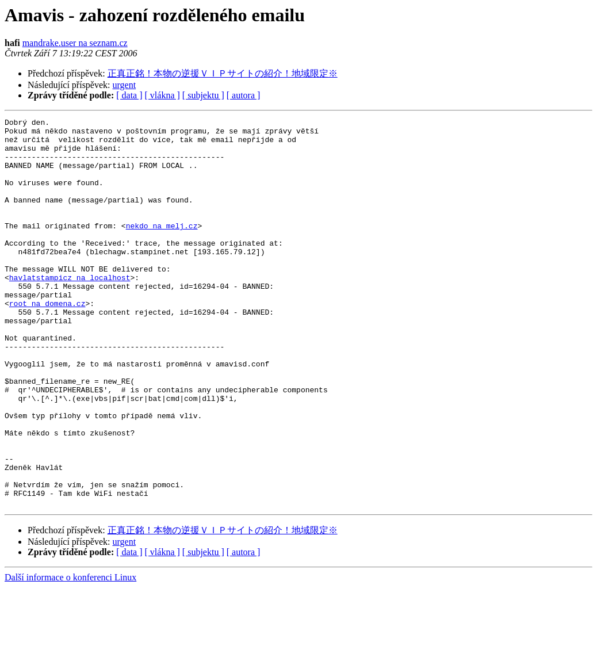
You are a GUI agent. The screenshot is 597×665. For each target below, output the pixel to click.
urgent (124, 85)
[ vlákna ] (162, 95)
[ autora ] (244, 95)
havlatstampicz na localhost (70, 310)
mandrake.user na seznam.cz (75, 43)
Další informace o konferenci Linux (70, 655)
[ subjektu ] (203, 95)
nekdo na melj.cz (162, 248)
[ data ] (129, 95)
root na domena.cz (47, 341)
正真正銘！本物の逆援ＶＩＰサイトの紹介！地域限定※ (223, 73)
